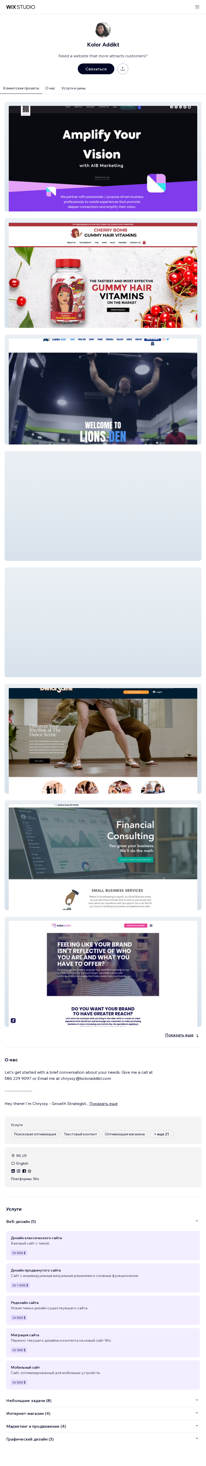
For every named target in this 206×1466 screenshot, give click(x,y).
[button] (103, 156)
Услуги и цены (73, 88)
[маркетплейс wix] (20, 7)
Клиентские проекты (21, 88)
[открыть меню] (197, 7)
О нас (50, 88)
